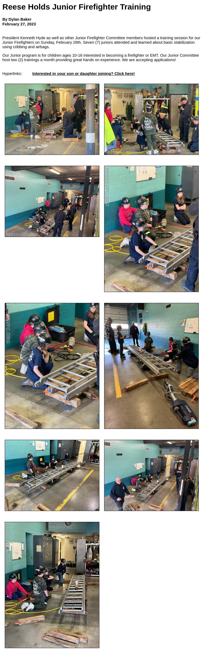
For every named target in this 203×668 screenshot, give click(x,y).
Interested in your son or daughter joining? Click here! (83, 73)
